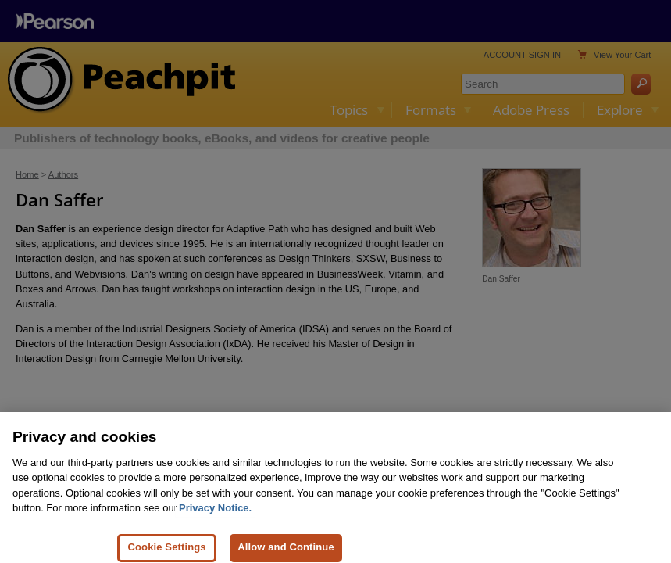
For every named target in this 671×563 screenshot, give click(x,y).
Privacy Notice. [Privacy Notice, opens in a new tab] (215, 514)
